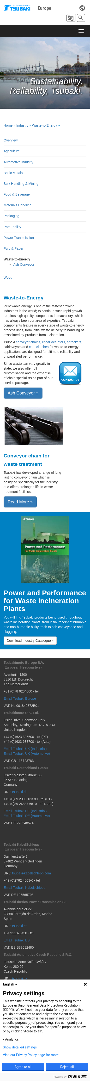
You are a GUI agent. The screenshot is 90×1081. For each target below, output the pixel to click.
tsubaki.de (20, 792)
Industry (22, 125)
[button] (71, 18)
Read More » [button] (20, 502)
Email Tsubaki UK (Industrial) (25, 749)
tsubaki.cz (19, 978)
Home (8, 125)
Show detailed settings (20, 1047)
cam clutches (39, 347)
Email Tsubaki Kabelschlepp (24, 888)
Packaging (11, 216)
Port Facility (12, 227)
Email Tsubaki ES (17, 940)
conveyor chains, (28, 342)
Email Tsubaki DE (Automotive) (27, 816)
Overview (11, 140)
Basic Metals (13, 173)
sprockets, (74, 342)
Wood (8, 277)
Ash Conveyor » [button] (23, 393)
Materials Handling (17, 205)
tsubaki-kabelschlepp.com (31, 873)
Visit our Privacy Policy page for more (31, 1055)
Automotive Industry (18, 162)
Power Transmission (19, 238)
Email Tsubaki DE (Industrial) (25, 811)
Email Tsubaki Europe (20, 698)
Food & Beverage (17, 194)
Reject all (67, 1067)
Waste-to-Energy (44, 125)
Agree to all (23, 1067)
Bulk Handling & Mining (21, 184)
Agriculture (12, 151)
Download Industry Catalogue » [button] (30, 640)
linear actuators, (54, 342)
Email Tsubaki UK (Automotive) (27, 753)
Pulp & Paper (14, 248)
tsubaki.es (19, 926)
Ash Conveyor (23, 264)
